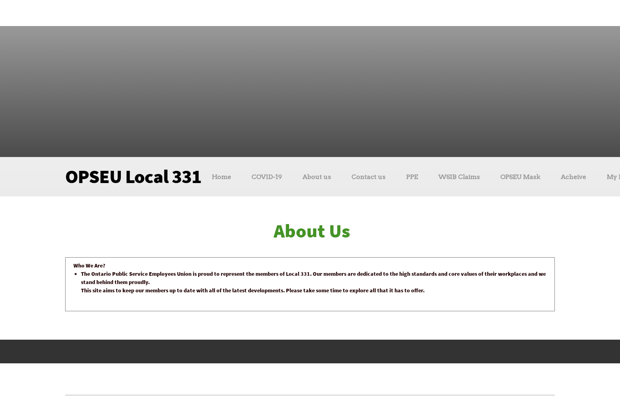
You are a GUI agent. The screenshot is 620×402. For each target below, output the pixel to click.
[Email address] (300, 13)
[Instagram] (324, 13)
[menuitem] (221, 178)
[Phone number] (288, 13)
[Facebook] (312, 13)
